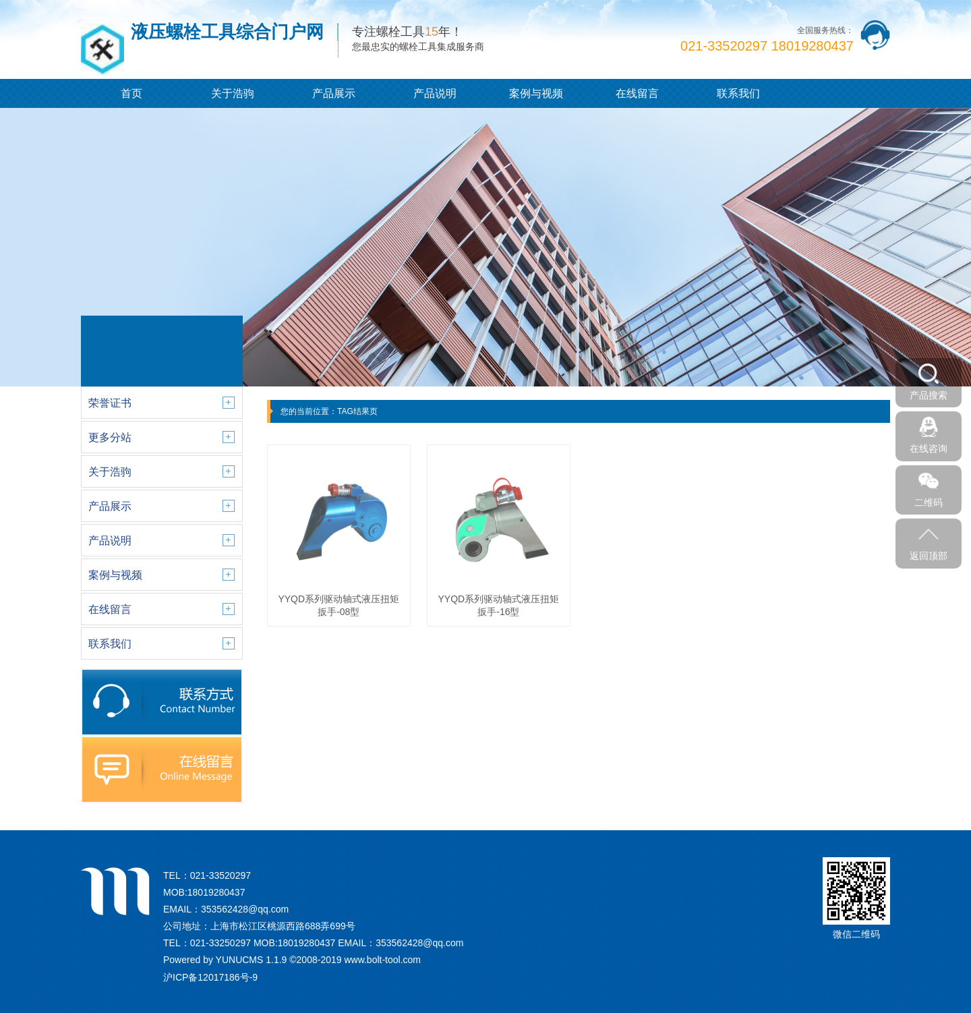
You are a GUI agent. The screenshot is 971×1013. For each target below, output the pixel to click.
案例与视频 (536, 93)
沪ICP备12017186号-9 (210, 977)
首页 (131, 93)
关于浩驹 (232, 93)
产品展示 (333, 93)
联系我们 (738, 93)
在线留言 (637, 93)
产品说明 (435, 93)
